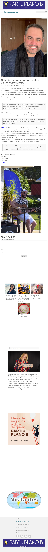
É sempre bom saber (22, 524)
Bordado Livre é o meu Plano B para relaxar (23, 315)
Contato (18, 533)
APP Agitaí (5, 128)
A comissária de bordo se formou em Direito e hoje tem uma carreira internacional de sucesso (11, 297)
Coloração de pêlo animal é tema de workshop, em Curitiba (36, 297)
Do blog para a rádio (22, 530)
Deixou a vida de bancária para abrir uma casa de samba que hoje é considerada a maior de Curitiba (23, 298)
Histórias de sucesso (22, 521)
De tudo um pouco (22, 527)
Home (18, 519)
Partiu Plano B (16, 348)
